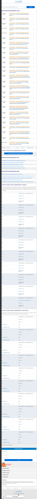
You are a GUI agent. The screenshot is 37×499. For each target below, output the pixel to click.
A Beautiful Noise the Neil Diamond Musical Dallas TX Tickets (12, 164)
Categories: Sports (5, 468)
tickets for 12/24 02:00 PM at (19, 24)
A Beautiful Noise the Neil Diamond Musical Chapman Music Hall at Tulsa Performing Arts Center (18, 176)
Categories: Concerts (6, 470)
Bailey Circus (24, 147)
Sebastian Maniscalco (31, 147)
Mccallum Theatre (21, 207)
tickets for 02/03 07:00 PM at (19, 67)
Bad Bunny (18, 147)
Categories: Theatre (5, 472)
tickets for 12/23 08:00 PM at (19, 19)
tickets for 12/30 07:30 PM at (19, 43)
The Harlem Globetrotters (8, 147)
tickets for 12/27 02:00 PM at (19, 38)
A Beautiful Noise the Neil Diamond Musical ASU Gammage (12, 174)
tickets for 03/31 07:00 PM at (19, 97)
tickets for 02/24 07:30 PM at (19, 82)
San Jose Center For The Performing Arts (25, 300)
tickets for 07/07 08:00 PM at (19, 143)
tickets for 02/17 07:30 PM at (19, 77)
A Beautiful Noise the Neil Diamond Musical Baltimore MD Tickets (13, 162)
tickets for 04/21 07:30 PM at (19, 113)
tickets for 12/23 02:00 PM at (19, 14)
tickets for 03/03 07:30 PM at (19, 87)
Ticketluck (18, 1)
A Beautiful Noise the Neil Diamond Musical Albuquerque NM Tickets (13, 160)
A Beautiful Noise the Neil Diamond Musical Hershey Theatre (12, 179)
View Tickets (33, 14)
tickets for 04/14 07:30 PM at (18, 108)
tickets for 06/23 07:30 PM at (19, 133)
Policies (23, 493)
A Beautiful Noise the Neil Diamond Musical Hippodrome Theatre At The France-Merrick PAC (17, 181)
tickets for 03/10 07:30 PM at (19, 92)
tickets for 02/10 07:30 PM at (19, 71)
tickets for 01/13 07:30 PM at (19, 53)
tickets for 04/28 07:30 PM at (19, 117)
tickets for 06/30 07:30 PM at (19, 138)
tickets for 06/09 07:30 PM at (19, 122)
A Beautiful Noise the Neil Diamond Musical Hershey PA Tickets (12, 166)
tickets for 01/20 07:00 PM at (19, 57)
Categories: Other (5, 474)
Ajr (14, 147)
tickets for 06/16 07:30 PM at (19, 127)
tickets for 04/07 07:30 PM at (19, 102)
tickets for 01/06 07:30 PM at (18, 48)
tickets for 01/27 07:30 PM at (19, 62)
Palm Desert (20, 198)
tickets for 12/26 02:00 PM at (19, 28)
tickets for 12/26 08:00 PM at (19, 33)
